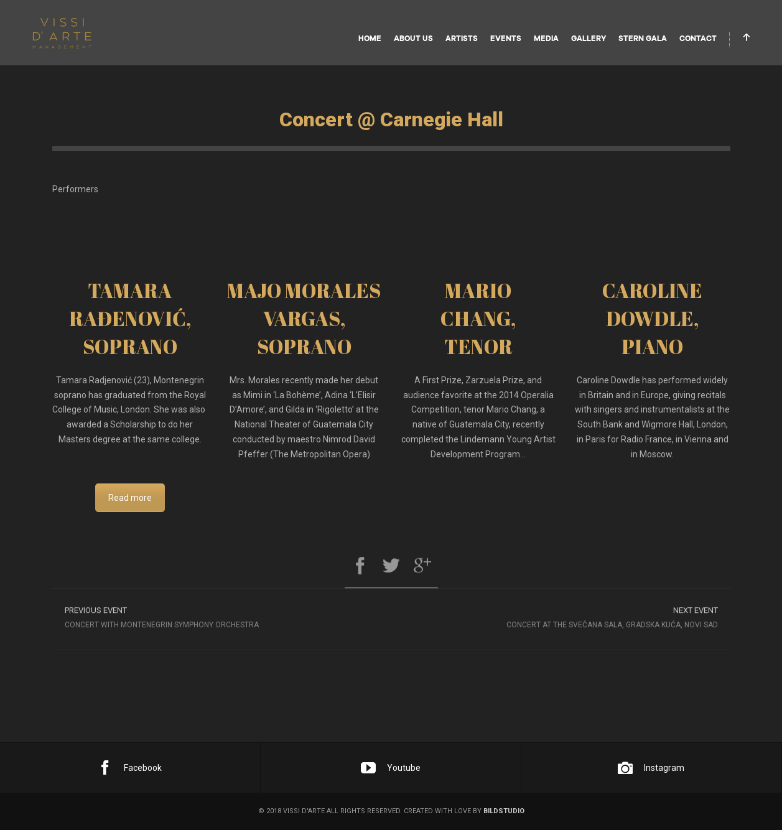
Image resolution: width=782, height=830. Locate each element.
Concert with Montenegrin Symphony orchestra (222, 620)
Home (369, 38)
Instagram (651, 767)
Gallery (588, 38)
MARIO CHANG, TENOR (478, 318)
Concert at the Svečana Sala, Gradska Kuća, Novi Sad (561, 620)
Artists (461, 38)
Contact (698, 38)
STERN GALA (642, 38)
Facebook (130, 767)
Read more (130, 498)
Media (546, 38)
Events (505, 38)
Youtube (391, 767)
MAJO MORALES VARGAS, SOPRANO (304, 318)
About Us (413, 38)
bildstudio (503, 811)
